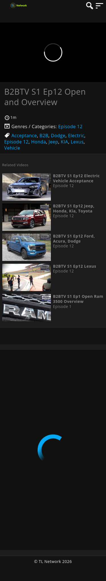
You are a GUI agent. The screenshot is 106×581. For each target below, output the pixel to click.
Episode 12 (70, 126)
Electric (76, 135)
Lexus (77, 142)
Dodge (58, 135)
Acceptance (24, 135)
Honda (38, 142)
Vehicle (12, 148)
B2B (44, 135)
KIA (64, 142)
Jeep (53, 142)
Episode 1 (62, 306)
